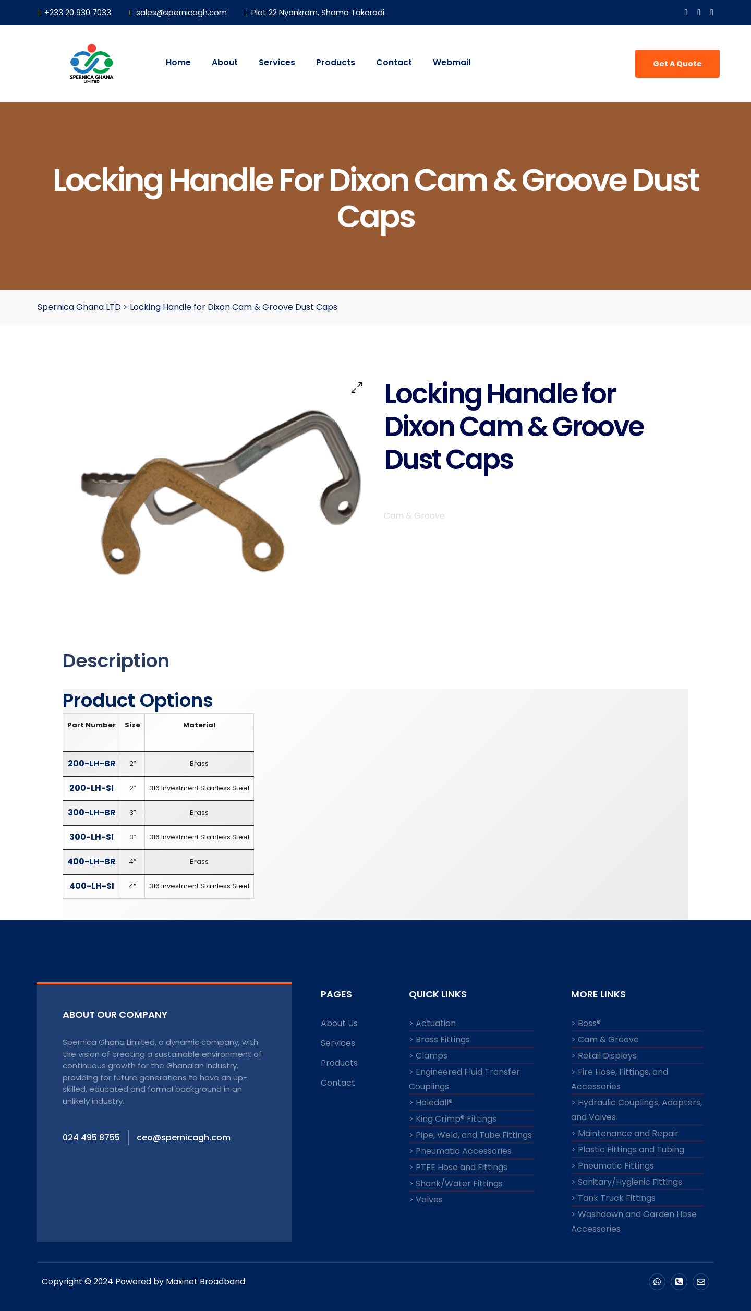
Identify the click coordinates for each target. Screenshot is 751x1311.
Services (277, 62)
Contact (394, 62)
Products (335, 62)
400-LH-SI (91, 886)
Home (178, 62)
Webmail (451, 62)
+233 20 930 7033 (74, 12)
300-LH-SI (91, 837)
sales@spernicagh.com (177, 12)
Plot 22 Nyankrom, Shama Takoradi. (315, 12)
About (225, 62)
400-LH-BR (91, 862)
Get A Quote (677, 63)
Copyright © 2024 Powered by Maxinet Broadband (145, 1282)
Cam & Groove (414, 527)
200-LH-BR (92, 763)
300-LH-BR (92, 813)
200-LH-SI (91, 788)
